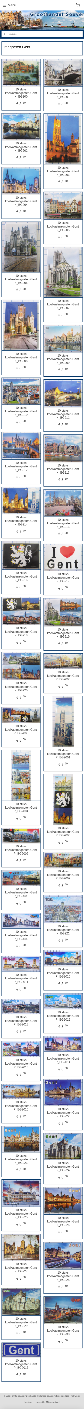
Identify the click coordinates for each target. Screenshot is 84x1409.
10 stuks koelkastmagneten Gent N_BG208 (21, 357)
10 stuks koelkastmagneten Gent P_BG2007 (63, 875)
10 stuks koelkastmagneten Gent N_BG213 (63, 469)
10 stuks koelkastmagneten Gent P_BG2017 (21, 1364)
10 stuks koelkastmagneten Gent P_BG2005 (63, 831)
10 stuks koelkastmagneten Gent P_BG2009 (21, 935)
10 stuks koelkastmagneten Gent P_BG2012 (63, 1016)
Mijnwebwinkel (52, 1402)
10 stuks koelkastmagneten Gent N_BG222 (63, 1112)
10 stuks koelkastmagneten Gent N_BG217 (63, 577)
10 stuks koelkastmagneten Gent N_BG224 (63, 1166)
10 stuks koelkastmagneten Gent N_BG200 (21, 93)
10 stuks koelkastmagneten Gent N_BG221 (63, 930)
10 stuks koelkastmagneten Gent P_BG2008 (21, 892)
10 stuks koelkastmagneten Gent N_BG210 (21, 411)
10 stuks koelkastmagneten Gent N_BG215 (63, 523)
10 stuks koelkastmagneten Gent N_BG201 (63, 93)
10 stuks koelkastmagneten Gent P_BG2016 (21, 1106)
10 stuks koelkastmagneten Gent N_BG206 (21, 279)
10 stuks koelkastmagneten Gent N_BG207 (63, 304)
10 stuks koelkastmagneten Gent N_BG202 (21, 147)
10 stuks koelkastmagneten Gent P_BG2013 (21, 1021)
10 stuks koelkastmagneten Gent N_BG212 (21, 466)
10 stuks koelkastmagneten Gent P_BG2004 (21, 807)
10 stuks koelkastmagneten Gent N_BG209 (63, 359)
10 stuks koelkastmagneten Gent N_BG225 (21, 1213)
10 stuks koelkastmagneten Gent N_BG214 (21, 521)
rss (67, 1396)
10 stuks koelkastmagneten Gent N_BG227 (21, 1267)
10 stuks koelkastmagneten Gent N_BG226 (63, 1221)
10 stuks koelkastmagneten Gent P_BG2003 (21, 729)
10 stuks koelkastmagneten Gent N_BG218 (21, 631)
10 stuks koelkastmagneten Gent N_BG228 (63, 1276)
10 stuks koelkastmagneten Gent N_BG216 (21, 576)
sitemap (61, 1396)
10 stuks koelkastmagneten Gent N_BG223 (21, 1159)
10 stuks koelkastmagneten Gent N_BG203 (63, 171)
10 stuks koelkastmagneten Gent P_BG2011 (21, 978)
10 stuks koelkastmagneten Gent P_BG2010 (63, 973)
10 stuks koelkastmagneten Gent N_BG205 (63, 226)
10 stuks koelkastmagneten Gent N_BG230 (63, 1330)
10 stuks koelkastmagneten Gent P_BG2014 (63, 1058)
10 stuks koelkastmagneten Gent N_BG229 (21, 1322)
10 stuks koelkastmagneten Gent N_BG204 (21, 201)
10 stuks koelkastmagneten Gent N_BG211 (63, 414)
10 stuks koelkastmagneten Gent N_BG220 (21, 686)
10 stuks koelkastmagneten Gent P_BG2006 (21, 850)
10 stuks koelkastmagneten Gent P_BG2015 (21, 1063)
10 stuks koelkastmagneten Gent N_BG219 (63, 633)
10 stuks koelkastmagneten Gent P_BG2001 (63, 754)
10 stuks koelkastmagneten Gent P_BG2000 (63, 676)
